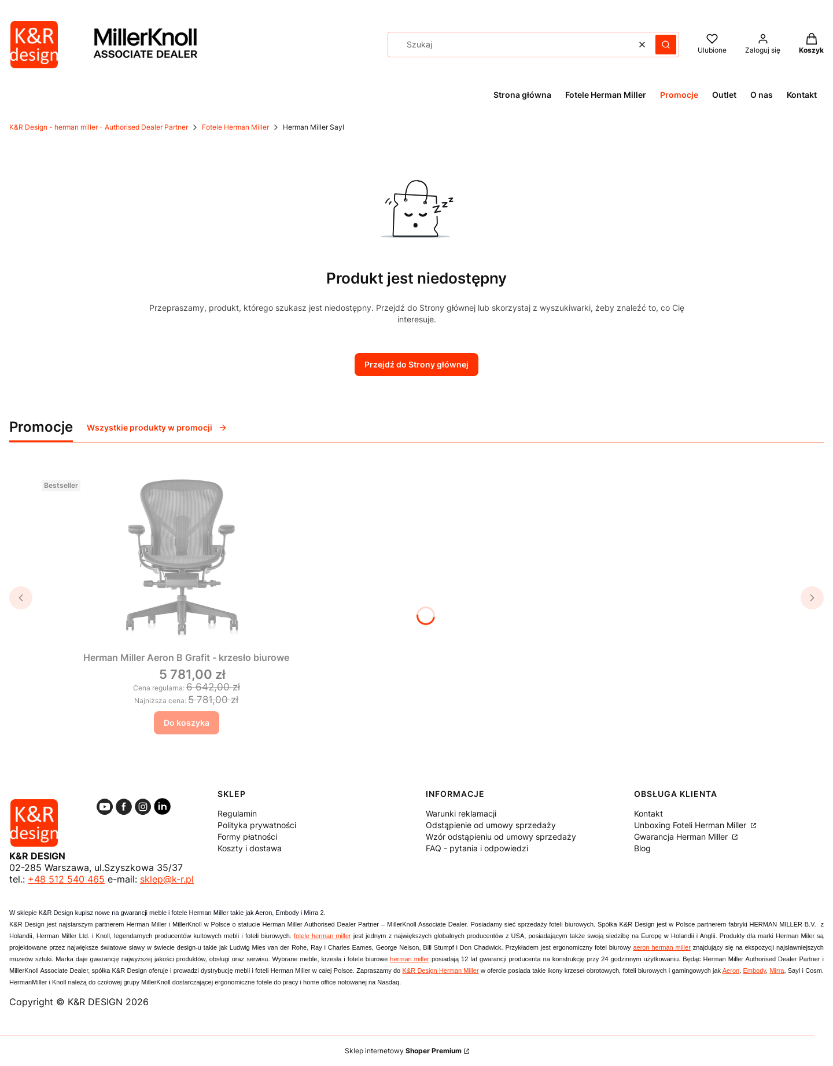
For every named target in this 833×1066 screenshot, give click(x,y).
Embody (754, 970)
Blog (642, 848)
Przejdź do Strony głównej (416, 364)
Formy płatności (247, 836)
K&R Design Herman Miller (441, 970)
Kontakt (648, 813)
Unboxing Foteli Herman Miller (691, 825)
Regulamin (237, 813)
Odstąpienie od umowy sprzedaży (491, 825)
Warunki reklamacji (461, 813)
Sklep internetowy (403, 1050)
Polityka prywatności (257, 825)
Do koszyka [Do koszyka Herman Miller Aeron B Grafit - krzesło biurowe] (186, 722)
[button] (665, 44)
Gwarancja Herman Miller (682, 836)
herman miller (409, 958)
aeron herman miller (661, 947)
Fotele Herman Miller (235, 127)
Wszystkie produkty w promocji (157, 427)
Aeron (731, 970)
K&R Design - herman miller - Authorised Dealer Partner (98, 127)
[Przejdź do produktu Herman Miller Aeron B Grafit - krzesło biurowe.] (186, 553)
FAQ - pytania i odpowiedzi (477, 848)
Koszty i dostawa (250, 848)
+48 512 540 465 (66, 879)
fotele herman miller (322, 935)
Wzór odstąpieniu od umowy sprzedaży (501, 836)
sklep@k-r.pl (167, 879)
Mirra (776, 970)
